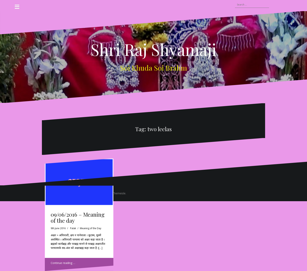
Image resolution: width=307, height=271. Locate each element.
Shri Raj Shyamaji (154, 49)
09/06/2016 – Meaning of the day (78, 217)
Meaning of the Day (90, 228)
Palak (73, 228)
